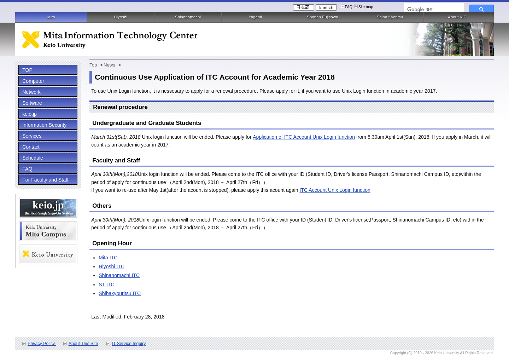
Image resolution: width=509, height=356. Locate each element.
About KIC (457, 17)
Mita (51, 17)
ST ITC (106, 284)
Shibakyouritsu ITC (120, 293)
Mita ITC (108, 257)
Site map (365, 7)
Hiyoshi (120, 17)
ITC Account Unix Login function (334, 190)
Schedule (32, 158)
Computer (33, 81)
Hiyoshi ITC (111, 266)
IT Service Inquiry (129, 343)
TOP (27, 70)
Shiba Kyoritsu (390, 17)
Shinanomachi (188, 17)
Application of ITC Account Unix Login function (304, 137)
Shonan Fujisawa (322, 17)
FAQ (348, 7)
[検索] (433, 9)
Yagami (255, 17)
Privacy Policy (42, 343)
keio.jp (29, 114)
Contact (31, 147)
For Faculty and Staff (45, 180)
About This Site (83, 343)
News (109, 65)
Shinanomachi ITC (119, 275)
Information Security (44, 125)
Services (31, 136)
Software (32, 103)
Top (93, 65)
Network (31, 92)
